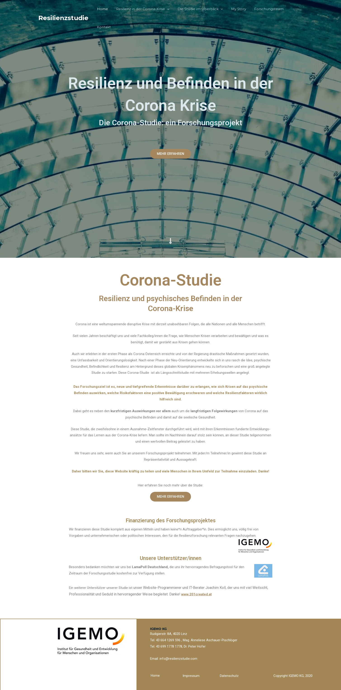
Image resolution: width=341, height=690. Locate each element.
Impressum (191, 676)
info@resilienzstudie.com (178, 659)
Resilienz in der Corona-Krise (142, 9)
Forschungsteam (264, 9)
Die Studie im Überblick (198, 9)
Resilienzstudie (63, 9)
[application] (167, 9)
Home (103, 9)
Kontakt (292, 9)
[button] (170, 154)
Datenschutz (229, 676)
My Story (235, 9)
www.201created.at (196, 594)
